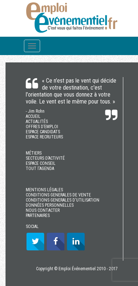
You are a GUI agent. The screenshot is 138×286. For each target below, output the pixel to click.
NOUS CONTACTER (43, 210)
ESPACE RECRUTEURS (44, 137)
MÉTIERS (34, 153)
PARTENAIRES (38, 215)
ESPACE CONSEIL (41, 163)
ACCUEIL (33, 116)
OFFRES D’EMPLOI (42, 126)
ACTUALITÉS (37, 121)
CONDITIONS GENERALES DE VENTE (58, 195)
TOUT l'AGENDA (40, 168)
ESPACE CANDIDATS (43, 131)
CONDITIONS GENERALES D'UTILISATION (62, 200)
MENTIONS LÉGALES (44, 189)
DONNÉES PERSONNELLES (50, 205)
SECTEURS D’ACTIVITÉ (45, 158)
